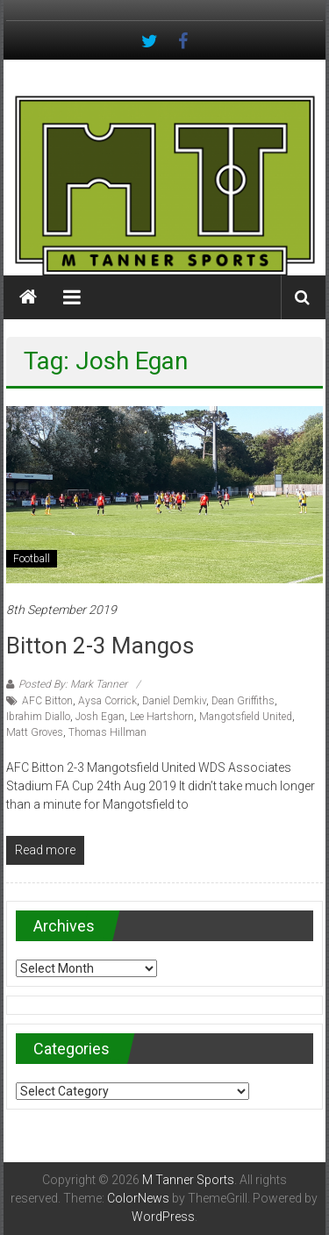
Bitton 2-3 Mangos (100, 645)
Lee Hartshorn (162, 716)
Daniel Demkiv (174, 701)
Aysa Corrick (107, 701)
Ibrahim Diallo (38, 716)
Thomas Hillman (107, 732)
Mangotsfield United (245, 716)
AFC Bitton (47, 701)
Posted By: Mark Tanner (72, 684)
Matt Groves (34, 732)
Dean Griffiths (243, 701)
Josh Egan (100, 716)
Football (31, 559)
